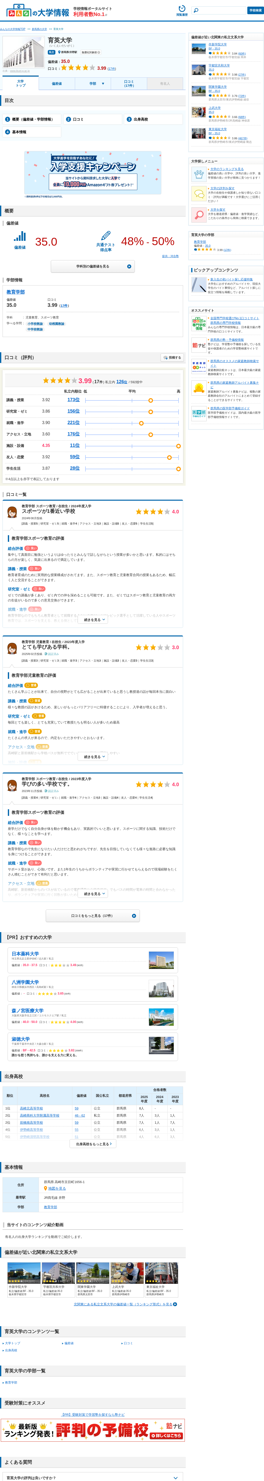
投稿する (175, 357)
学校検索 (256, 10)
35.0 (211, 69)
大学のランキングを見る (227, 169)
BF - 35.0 (214, 48)
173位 (74, 399)
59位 (75, 457)
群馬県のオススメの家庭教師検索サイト (234, 363)
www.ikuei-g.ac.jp (20, 71)
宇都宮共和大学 (219, 65)
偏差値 (57, 84)
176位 (74, 434)
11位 (75, 445)
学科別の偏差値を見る (92, 266)
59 (76, 1108)
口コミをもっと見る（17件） (92, 916)
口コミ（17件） (129, 84)
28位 (75, 468)
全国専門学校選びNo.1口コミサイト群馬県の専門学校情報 (234, 320)
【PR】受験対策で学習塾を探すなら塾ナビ (93, 1415)
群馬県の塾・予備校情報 (227, 340)
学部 (93, 84)
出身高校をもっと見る (92, 1144)
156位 (74, 411)
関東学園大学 (218, 87)
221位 (74, 422)
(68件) (242, 117)
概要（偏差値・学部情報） (30, 119)
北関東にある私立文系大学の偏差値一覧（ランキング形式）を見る (123, 1304)
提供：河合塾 (170, 256)
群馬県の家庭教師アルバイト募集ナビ (234, 385)
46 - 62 (80, 1115)
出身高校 (137, 119)
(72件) (242, 95)
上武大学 (215, 108)
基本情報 (15, 131)
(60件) (242, 53)
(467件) (243, 138)
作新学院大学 (218, 44)
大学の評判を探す (222, 188)
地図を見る (57, 1188)
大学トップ (21, 83)
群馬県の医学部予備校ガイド (230, 408)
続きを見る (92, 620)
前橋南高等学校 (31, 1122)
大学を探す (218, 209)
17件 (64, 306)
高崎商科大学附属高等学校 (39, 1115)
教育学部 (16, 292)
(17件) (227, 249)
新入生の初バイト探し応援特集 (231, 279)
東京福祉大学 (218, 129)
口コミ (75, 119)
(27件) (242, 74)
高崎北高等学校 (31, 1108)
